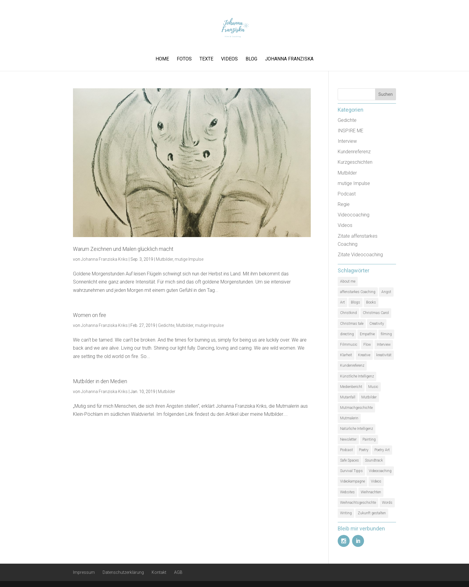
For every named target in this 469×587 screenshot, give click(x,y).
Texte (206, 59)
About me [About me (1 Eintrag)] (347, 281)
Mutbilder (164, 259)
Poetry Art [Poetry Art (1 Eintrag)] (382, 450)
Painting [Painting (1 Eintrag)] (369, 439)
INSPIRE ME (350, 131)
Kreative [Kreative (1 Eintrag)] (364, 355)
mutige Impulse (189, 259)
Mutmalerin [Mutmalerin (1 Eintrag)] (349, 418)
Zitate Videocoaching (360, 254)
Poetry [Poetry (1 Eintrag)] (363, 450)
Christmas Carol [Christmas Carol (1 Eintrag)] (376, 313)
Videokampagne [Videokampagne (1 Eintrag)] (352, 481)
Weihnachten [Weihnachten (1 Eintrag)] (371, 492)
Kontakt (159, 572)
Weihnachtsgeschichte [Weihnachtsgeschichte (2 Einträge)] (358, 502)
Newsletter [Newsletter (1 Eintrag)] (348, 439)
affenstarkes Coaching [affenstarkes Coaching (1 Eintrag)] (357, 292)
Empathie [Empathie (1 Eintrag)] (367, 334)
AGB (178, 572)
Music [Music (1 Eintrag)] (373, 387)
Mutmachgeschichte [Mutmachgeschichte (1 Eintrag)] (356, 408)
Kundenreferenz (354, 151)
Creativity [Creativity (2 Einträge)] (376, 323)
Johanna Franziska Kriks (104, 259)
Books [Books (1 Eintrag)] (371, 302)
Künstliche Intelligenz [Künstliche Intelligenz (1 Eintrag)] (357, 376)
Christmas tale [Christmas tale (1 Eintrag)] (351, 323)
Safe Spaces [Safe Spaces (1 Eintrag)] (349, 460)
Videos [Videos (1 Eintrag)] (376, 481)
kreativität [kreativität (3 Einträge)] (384, 355)
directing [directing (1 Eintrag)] (347, 334)
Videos (229, 59)
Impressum (84, 572)
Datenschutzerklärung (123, 572)
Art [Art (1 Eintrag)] (342, 302)
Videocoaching (353, 215)
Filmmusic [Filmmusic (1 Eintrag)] (348, 344)
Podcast (347, 194)
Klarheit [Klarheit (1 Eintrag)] (346, 355)
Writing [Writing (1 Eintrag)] (346, 513)
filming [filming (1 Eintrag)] (386, 334)
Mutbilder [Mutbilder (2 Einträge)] (369, 397)
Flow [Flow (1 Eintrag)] (367, 344)
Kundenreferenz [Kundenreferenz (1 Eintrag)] (352, 365)
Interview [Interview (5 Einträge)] (384, 344)
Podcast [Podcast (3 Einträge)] (346, 450)
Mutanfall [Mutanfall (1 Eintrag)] (347, 397)
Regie (344, 204)
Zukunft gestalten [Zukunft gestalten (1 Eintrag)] (372, 513)
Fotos (184, 59)
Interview (347, 141)
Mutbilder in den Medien (100, 381)
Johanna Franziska (289, 59)
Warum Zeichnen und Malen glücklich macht (123, 249)
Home (162, 59)
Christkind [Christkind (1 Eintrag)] (348, 313)
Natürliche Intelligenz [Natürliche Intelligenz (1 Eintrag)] (356, 429)
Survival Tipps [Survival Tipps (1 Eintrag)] (351, 471)
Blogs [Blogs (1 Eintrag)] (355, 302)
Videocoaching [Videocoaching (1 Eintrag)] (380, 471)
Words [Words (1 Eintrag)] (387, 502)
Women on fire (89, 315)
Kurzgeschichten (355, 162)
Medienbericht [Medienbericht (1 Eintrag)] (351, 387)
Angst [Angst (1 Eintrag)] (386, 292)
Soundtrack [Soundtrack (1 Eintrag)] (374, 460)
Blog (251, 59)
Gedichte (166, 325)
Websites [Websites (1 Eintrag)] (347, 492)
